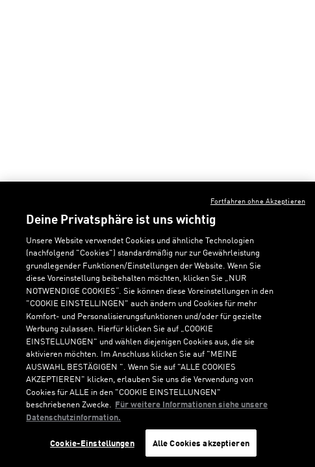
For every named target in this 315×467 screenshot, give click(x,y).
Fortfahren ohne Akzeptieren (257, 200)
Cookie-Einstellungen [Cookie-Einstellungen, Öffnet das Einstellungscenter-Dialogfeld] (92, 443)
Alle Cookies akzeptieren (201, 443)
